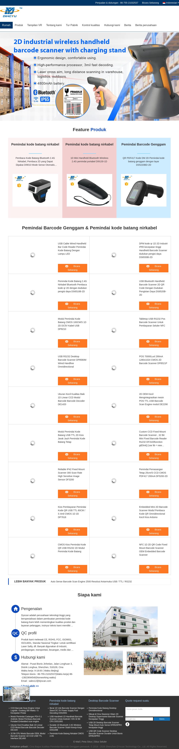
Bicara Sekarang (150, 2)
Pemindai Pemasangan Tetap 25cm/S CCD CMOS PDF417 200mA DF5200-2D (153, 472)
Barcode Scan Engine (23, 700)
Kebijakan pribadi (19, 746)
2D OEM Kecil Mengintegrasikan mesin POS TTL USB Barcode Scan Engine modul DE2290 (153, 399)
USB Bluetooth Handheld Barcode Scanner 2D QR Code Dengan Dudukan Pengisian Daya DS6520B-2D (152, 288)
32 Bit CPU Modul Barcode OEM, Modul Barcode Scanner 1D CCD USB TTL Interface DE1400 (28, 736)
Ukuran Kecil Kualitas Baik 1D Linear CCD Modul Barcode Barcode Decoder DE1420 (71, 399)
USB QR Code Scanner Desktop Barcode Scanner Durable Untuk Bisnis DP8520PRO (106, 733)
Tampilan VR (34, 25)
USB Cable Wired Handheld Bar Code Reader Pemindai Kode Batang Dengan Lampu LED (72, 248)
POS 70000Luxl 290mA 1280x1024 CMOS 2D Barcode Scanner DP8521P (153, 360)
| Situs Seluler (100, 741)
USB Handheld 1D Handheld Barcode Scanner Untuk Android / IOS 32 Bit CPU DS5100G (66, 719)
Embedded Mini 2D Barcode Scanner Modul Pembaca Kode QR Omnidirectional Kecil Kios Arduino (153, 512)
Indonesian (172, 2)
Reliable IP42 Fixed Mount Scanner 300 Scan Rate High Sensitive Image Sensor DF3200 (71, 474)
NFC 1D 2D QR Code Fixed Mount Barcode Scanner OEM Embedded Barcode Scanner (153, 549)
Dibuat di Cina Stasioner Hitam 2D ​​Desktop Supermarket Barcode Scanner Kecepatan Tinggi (106, 716)
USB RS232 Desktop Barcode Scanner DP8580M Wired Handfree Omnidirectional (72, 361)
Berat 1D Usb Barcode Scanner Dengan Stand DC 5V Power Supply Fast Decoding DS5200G (67, 710)
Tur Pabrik (72, 25)
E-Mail (76, 741)
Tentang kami (54, 25)
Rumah (6, 25)
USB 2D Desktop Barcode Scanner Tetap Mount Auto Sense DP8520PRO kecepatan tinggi (105, 725)
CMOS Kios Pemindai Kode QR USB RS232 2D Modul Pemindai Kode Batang (72, 548)
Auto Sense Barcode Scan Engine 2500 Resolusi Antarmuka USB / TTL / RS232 (91, 581)
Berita (127, 25)
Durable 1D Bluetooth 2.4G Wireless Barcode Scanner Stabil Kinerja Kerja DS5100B (66, 727)
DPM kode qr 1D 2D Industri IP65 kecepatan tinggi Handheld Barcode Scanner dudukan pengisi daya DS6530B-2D (153, 250)
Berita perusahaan (146, 25)
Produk (19, 25)
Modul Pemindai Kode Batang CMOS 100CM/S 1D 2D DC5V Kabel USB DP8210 (72, 323)
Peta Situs (87, 741)
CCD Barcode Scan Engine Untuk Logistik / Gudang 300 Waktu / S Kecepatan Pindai (25, 710)
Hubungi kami (112, 25)
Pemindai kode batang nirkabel (62, 702)
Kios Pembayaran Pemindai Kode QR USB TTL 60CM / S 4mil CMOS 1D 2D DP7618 (72, 512)
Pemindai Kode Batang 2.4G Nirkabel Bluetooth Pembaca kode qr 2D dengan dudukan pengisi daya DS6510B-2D (72, 286)
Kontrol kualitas (91, 25)
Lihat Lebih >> (30, 686)
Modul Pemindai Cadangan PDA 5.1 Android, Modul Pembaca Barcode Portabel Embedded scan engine (26, 719)
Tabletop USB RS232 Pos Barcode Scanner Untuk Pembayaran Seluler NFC (152, 322)
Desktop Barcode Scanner (104, 700)
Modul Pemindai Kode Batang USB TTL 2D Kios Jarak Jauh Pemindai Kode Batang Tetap (71, 436)
